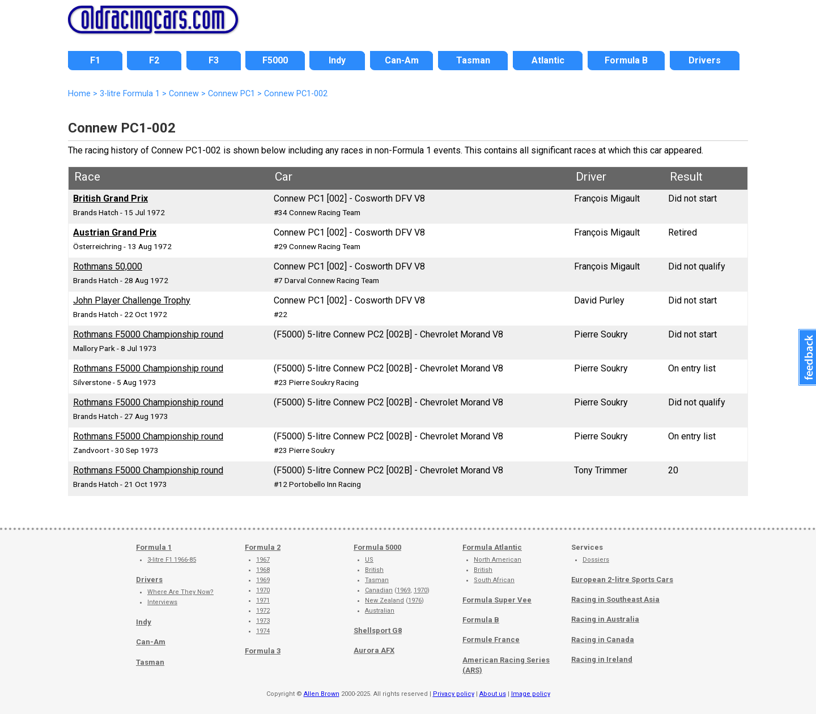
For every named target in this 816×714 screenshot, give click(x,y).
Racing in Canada (602, 639)
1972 (263, 610)
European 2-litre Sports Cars (622, 579)
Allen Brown (321, 694)
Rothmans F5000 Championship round (148, 334)
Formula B (480, 619)
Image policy (530, 694)
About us (492, 694)
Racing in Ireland (601, 659)
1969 (263, 580)
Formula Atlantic (492, 547)
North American (497, 559)
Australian (379, 610)
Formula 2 (262, 547)
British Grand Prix (110, 198)
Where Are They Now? (180, 592)
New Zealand (384, 600)
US (369, 559)
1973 (263, 621)
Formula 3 (262, 651)
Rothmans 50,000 (107, 266)
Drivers (149, 579)
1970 (263, 590)
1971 (263, 600)
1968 (263, 570)
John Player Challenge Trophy (131, 300)
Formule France (491, 639)
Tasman (150, 662)
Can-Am (150, 642)
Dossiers (596, 559)
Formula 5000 (377, 547)
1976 (415, 600)
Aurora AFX (374, 650)
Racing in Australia (605, 619)
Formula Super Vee (497, 600)
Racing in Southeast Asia (615, 599)
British (374, 570)
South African (494, 580)
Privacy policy (453, 694)
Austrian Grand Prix (114, 232)
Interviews (162, 602)
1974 (263, 631)
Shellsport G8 (378, 630)
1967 (263, 559)
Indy (143, 622)
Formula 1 (154, 547)
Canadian (379, 590)
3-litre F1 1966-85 (171, 559)
